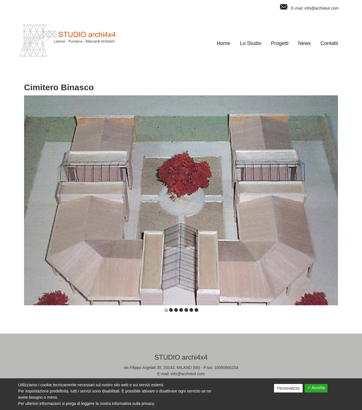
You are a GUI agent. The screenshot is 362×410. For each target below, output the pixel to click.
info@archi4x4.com (322, 8)
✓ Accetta (316, 387)
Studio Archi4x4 (67, 40)
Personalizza (288, 388)
